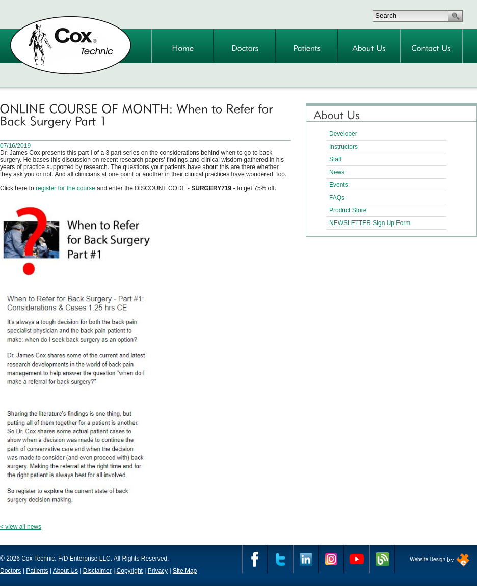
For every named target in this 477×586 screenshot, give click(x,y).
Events (338, 184)
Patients (37, 570)
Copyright (130, 570)
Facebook (255, 559)
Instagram (331, 559)
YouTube (356, 559)
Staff (335, 159)
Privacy (158, 570)
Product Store (347, 210)
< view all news (20, 527)
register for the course (65, 188)
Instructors (343, 146)
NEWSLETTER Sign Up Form (369, 223)
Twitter (280, 559)
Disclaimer (97, 570)
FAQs (336, 197)
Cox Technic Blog (382, 559)
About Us (65, 570)
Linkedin (306, 559)
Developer (343, 133)
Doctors (10, 570)
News (336, 172)
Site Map (185, 570)
